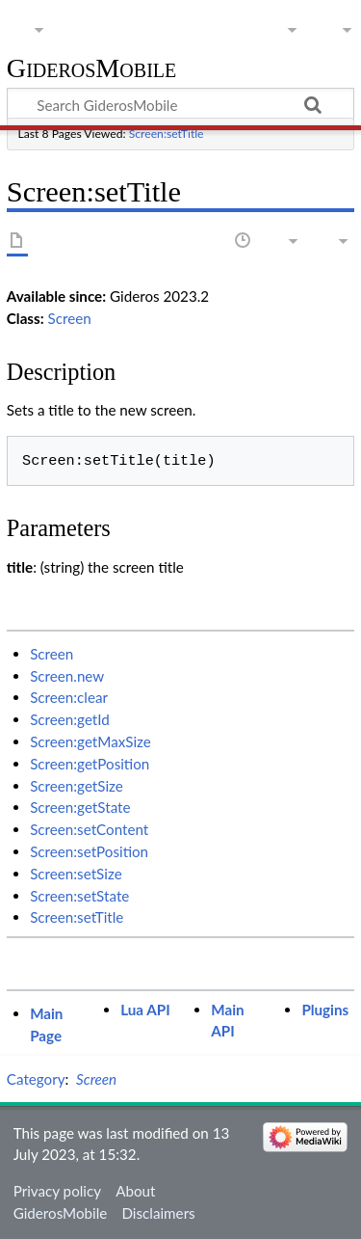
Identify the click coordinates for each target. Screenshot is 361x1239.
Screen (69, 318)
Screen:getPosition (89, 763)
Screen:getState (80, 807)
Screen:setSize (76, 873)
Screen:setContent (89, 829)
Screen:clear (69, 697)
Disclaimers (157, 1213)
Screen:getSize (76, 786)
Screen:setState (79, 895)
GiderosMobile (91, 69)
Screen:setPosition (89, 851)
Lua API (144, 1009)
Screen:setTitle (166, 133)
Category (36, 1079)
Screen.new (67, 676)
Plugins (324, 1009)
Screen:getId (70, 719)
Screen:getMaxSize (90, 741)
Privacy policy (57, 1190)
